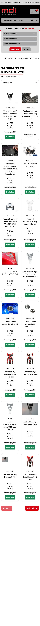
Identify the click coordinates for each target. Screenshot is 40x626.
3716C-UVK (10, 216)
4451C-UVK (30, 318)
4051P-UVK (30, 216)
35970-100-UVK (30, 160)
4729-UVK (30, 419)
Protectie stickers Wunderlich (30, 165)
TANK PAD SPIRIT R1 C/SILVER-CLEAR (10, 272)
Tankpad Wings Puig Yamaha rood (30, 373)
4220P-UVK (30, 268)
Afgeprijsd (9, 58)
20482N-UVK (10, 108)
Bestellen (10, 137)
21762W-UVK (10, 160)
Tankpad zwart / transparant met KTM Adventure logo (10, 115)
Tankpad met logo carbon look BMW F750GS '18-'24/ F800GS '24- (10, 223)
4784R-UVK (30, 471)
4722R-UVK (30, 368)
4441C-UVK (10, 318)
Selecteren (15, 49)
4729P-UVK (10, 471)
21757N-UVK (29, 108)
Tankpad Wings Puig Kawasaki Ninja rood (10, 374)
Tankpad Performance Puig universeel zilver (30, 221)
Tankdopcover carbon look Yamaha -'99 (30, 324)
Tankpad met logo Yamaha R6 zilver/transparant (30, 274)
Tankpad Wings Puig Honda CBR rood (30, 477)
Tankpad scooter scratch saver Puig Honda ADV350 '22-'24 (30, 115)
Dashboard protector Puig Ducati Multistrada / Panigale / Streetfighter (10, 169)
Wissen (26, 49)
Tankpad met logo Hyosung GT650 (30, 423)
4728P (10, 419)
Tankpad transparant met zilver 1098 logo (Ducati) (10, 426)
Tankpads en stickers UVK (28, 58)
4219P (10, 268)
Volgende (32, 508)
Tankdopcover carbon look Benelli (10, 322)
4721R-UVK (10, 368)
